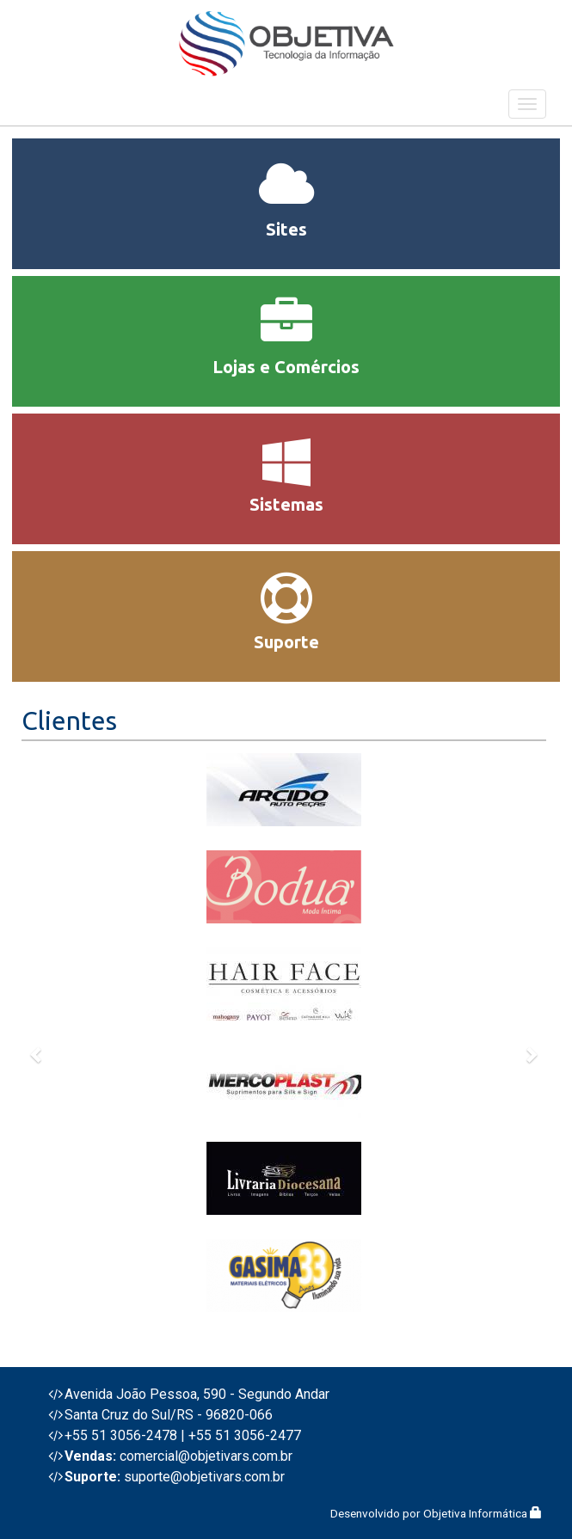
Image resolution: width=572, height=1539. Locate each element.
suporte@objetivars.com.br (204, 1476)
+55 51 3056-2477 (244, 1435)
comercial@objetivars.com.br (206, 1456)
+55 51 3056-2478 (121, 1435)
